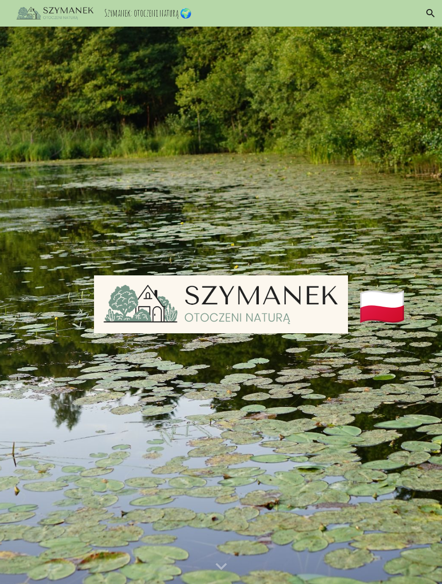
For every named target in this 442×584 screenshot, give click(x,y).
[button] (430, 13)
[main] (386, 305)
